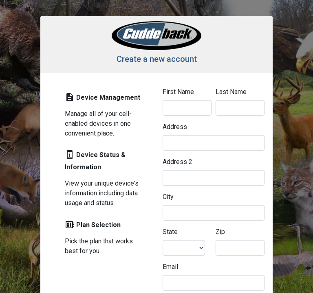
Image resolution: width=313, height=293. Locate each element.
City (168, 197)
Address (175, 127)
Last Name (231, 92)
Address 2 (177, 162)
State (170, 232)
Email (170, 267)
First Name (178, 92)
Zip (220, 232)
